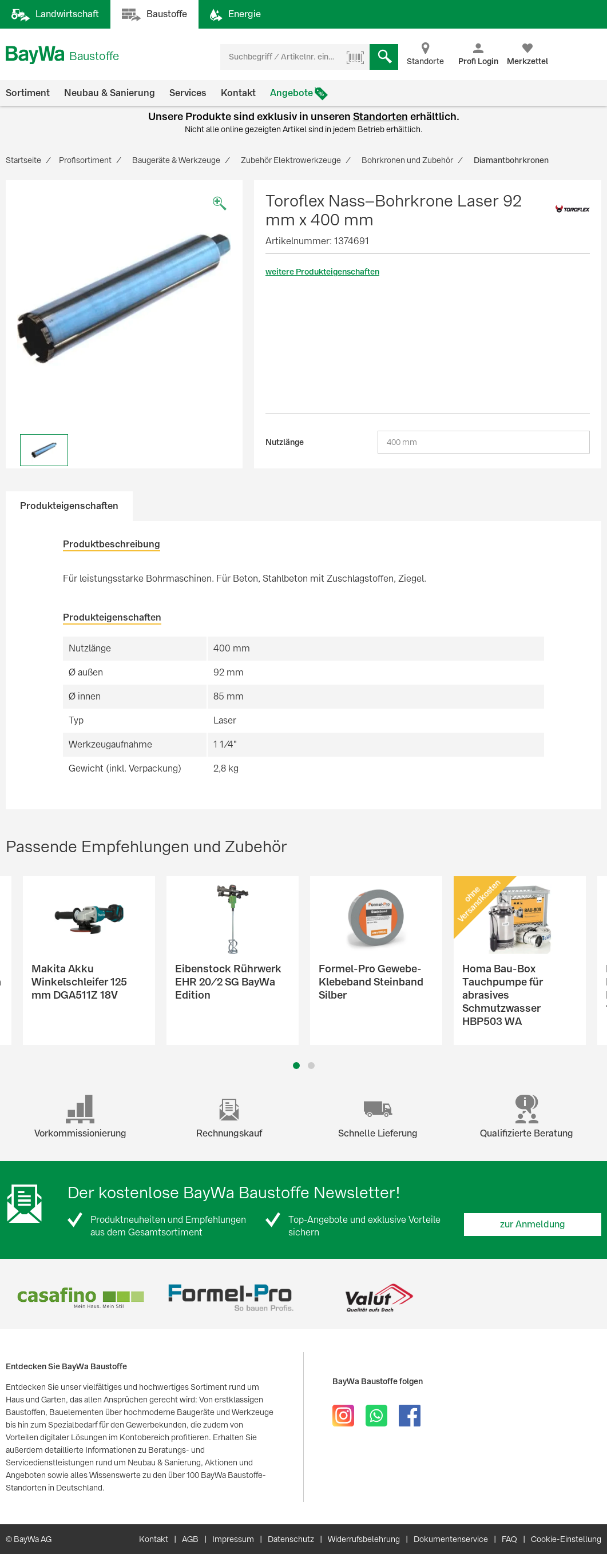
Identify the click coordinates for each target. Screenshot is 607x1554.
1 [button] (296, 1065)
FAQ (509, 1539)
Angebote (291, 93)
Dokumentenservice (451, 1539)
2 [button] (311, 1065)
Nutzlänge (284, 442)
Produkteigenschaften (69, 506)
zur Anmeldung (532, 1224)
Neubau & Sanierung (109, 93)
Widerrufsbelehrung (364, 1539)
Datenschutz (291, 1539)
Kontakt (238, 93)
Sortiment (28, 93)
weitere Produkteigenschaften (322, 272)
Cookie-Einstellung (566, 1539)
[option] (124, 299)
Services (188, 93)
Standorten (380, 116)
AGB (190, 1539)
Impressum (233, 1539)
